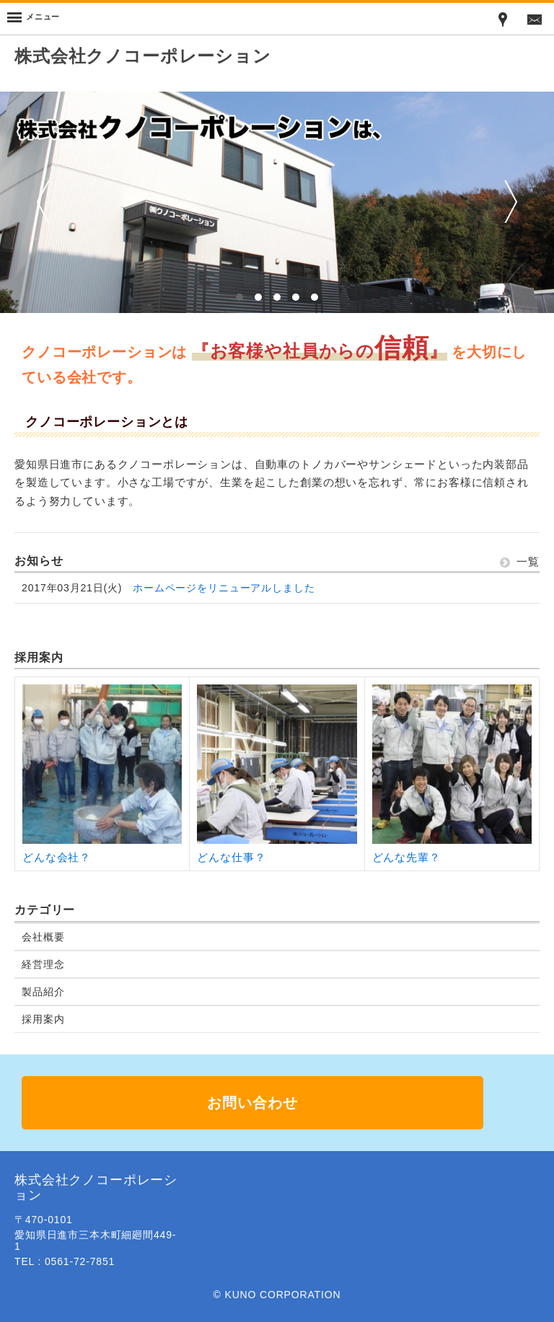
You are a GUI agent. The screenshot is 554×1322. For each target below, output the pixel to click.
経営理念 (43, 964)
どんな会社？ (56, 857)
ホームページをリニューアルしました (224, 588)
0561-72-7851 (80, 1261)
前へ (43, 201)
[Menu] (33, 19)
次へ (511, 201)
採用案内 (43, 1019)
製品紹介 (43, 991)
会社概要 (43, 937)
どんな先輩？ (406, 857)
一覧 (520, 561)
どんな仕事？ (231, 857)
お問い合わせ (252, 1103)
